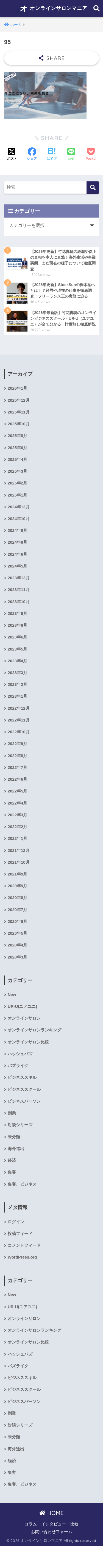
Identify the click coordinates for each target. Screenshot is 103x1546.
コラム (30, 1524)
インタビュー (53, 1524)
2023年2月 (17, 684)
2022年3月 (17, 815)
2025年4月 (17, 459)
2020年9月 (17, 886)
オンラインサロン (24, 1018)
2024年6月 (17, 554)
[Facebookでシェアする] (32, 154)
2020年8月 (17, 897)
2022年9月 (17, 743)
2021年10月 (19, 862)
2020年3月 (17, 957)
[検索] (93, 187)
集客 (12, 1172)
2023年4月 (17, 661)
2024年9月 (17, 530)
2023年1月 (17, 696)
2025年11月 (19, 412)
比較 (74, 1524)
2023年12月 (19, 578)
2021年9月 (17, 874)
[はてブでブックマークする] (52, 154)
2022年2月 (17, 827)
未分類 (14, 1137)
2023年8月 (17, 625)
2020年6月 (17, 921)
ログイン (16, 1222)
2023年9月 (17, 613)
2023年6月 (17, 637)
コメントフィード (24, 1245)
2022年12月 (19, 708)
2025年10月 (19, 424)
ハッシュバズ (20, 1054)
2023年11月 (19, 589)
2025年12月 (19, 400)
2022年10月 (19, 732)
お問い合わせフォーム (51, 1532)
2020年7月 (17, 910)
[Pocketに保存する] (91, 154)
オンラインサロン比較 (28, 1042)
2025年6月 (17, 448)
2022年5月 (17, 791)
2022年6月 (17, 779)
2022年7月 (17, 767)
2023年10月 (19, 602)
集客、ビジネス (22, 1184)
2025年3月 (17, 471)
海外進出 (16, 1148)
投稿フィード (20, 1233)
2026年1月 (17, 388)
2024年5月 (17, 566)
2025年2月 (17, 483)
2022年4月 (17, 803)
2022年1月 (17, 838)
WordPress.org (22, 1257)
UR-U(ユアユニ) (22, 1006)
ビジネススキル (22, 1077)
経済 (12, 1160)
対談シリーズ (20, 1125)
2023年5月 (17, 649)
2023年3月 (17, 673)
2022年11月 (19, 720)
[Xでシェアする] (12, 154)
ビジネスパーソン (24, 1101)
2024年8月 (17, 542)
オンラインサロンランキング (34, 1030)
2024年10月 (19, 519)
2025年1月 (17, 495)
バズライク (18, 1065)
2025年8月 (17, 435)
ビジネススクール (24, 1089)
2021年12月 (19, 850)
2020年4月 (17, 945)
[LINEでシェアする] (71, 154)
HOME (51, 1513)
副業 (12, 1113)
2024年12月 (19, 507)
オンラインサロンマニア (52, 8)
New (12, 994)
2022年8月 (17, 756)
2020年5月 (17, 933)
